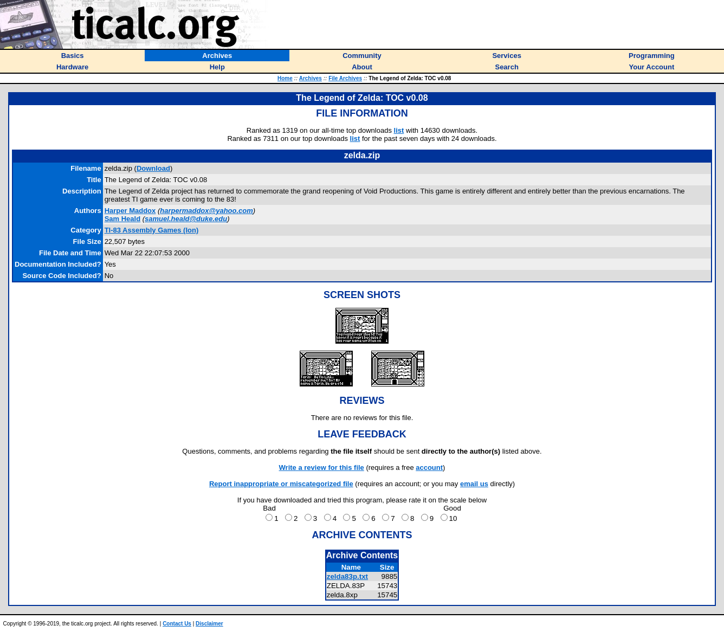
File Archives (345, 78)
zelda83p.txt (347, 576)
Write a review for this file (321, 467)
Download (153, 168)
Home (285, 78)
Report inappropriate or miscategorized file (281, 484)
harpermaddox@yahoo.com (206, 211)
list (399, 130)
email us (474, 484)
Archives (310, 78)
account (429, 467)
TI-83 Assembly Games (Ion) (152, 230)
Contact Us (177, 624)
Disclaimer (209, 624)
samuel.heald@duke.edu (186, 219)
